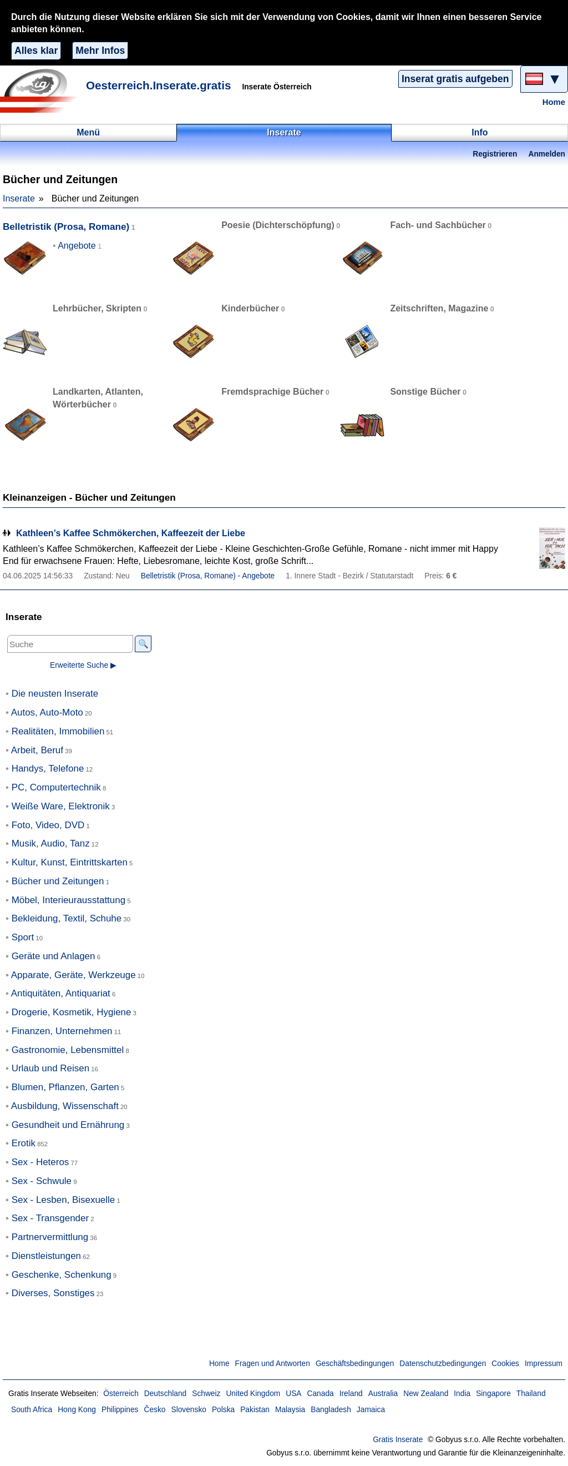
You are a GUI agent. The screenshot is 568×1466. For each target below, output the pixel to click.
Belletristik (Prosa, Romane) (66, 226)
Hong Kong (77, 1409)
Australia (383, 1393)
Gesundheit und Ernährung (68, 1125)
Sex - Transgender (50, 1218)
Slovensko (188, 1409)
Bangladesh (331, 1409)
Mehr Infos (100, 50)
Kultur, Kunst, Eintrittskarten (70, 862)
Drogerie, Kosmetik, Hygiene (71, 1012)
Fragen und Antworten (272, 1363)
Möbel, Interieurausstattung (68, 900)
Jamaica (371, 1409)
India (462, 1393)
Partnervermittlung (50, 1237)
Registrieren (495, 154)
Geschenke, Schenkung (61, 1274)
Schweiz (206, 1393)
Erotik (24, 1143)
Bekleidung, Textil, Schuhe (67, 918)
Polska (223, 1409)
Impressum (543, 1363)
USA (293, 1393)
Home (553, 102)
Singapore (493, 1393)
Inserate (19, 198)
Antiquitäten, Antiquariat (60, 993)
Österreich (120, 1393)
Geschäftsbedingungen (355, 1363)
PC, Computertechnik (56, 787)
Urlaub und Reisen (50, 1068)
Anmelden (547, 154)
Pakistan (255, 1409)
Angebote (77, 245)
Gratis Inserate (398, 1439)
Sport (23, 937)
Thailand (531, 1393)
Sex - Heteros (40, 1162)
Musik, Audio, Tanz (51, 843)
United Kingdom (253, 1393)
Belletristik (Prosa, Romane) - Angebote (208, 576)
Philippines (120, 1409)
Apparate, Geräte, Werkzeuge (73, 975)
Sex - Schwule (42, 1181)
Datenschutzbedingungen (442, 1363)
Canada (320, 1393)
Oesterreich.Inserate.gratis (158, 85)
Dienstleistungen (46, 1256)
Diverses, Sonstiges (53, 1293)
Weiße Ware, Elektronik (61, 806)
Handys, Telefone (48, 768)
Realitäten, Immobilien (58, 731)
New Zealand (425, 1393)
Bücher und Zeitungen (58, 881)
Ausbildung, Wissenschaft (65, 1106)
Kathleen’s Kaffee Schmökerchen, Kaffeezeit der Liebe (130, 533)
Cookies (505, 1363)
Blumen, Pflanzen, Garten (65, 1087)
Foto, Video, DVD (48, 825)
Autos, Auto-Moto (47, 712)
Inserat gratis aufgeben (455, 78)
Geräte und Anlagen (53, 956)
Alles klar (36, 50)
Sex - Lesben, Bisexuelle (63, 1200)
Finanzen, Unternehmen (62, 1031)
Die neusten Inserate (55, 693)
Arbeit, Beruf (37, 750)
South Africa (31, 1409)
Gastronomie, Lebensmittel (68, 1050)
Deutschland (165, 1393)
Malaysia (290, 1409)
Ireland (351, 1393)
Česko (154, 1409)
